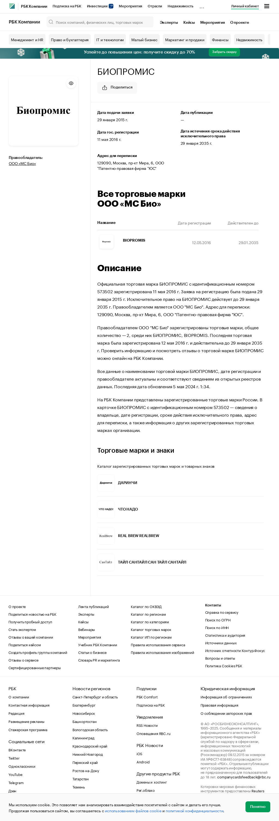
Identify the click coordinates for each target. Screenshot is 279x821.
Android (143, 761)
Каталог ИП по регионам (151, 636)
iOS (139, 753)
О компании (18, 696)
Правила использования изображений (162, 652)
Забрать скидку (224, 52)
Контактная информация (29, 704)
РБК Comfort (147, 696)
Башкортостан (84, 721)
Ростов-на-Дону (85, 770)
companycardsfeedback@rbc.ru (244, 776)
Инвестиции (100, 6)
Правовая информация (219, 704)
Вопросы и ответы (220, 657)
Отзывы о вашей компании (30, 636)
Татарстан (80, 778)
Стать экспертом (22, 629)
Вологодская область (90, 729)
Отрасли (155, 6)
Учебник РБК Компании (97, 644)
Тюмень (78, 786)
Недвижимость (180, 6)
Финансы (220, 39)
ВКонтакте (17, 749)
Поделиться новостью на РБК (32, 614)
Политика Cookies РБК (223, 665)
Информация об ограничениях (226, 696)
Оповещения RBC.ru (154, 733)
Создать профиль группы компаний (37, 652)
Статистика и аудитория (225, 635)
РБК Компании (34, 6)
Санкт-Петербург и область (95, 696)
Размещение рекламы (26, 721)
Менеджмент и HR (27, 39)
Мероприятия (130, 6)
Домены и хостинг (152, 781)
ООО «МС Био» (22, 163)
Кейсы (189, 23)
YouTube (15, 774)
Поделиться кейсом (24, 644)
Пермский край (85, 762)
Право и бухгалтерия (70, 39)
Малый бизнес (144, 39)
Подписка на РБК (67, 6)
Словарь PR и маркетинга (99, 659)
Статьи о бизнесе (92, 652)
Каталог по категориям (150, 621)
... (201, 5)
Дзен (12, 790)
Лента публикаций (93, 606)
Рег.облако (146, 790)
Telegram (15, 782)
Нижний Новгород (87, 754)
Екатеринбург (84, 704)
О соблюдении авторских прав (226, 713)
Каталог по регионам (148, 614)
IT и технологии (110, 39)
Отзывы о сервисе (23, 659)
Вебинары (86, 629)
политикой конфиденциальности (194, 810)
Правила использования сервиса (158, 644)
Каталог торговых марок (151, 629)
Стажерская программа (27, 729)
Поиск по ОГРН (218, 619)
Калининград (83, 737)
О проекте (239, 23)
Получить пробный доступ (30, 621)
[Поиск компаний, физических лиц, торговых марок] (100, 21)
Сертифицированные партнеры (34, 667)
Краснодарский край (89, 745)
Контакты (213, 605)
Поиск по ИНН (217, 627)
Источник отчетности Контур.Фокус (235, 650)
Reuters (257, 790)
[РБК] (12, 6)
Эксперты (169, 23)
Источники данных (221, 642)
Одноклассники (21, 766)
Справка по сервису (221, 612)
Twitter (14, 757)
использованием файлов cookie (133, 810)
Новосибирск (83, 713)
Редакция (16, 713)
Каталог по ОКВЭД (146, 606)
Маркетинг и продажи (184, 39)
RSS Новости (147, 725)
